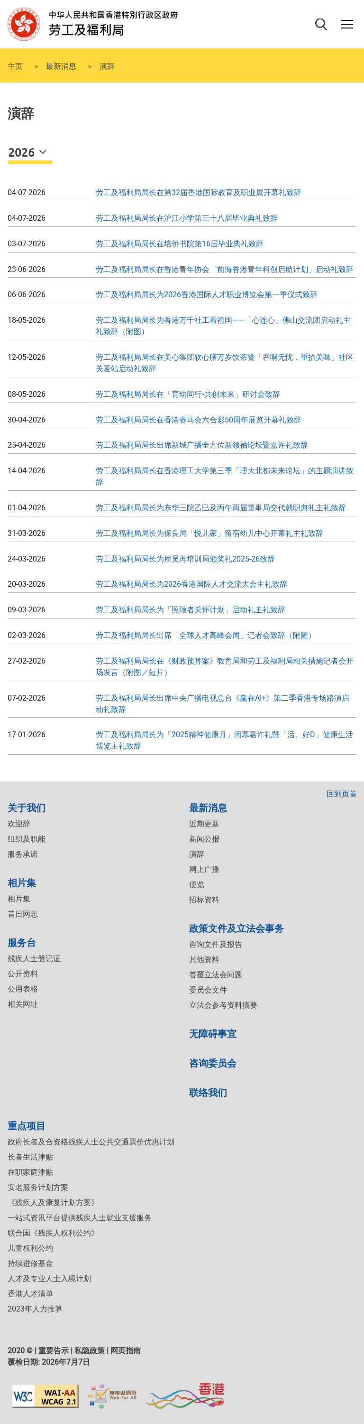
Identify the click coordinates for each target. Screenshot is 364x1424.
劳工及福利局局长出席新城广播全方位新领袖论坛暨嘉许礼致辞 (202, 445)
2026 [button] (22, 152)
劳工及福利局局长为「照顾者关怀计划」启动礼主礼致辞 (190, 609)
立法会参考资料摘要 (223, 1005)
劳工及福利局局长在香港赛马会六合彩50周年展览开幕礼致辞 (198, 419)
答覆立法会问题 (215, 974)
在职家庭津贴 (30, 1172)
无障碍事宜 (213, 1033)
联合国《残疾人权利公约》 (53, 1232)
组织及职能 (27, 838)
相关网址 (23, 1004)
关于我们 (27, 807)
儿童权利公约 (30, 1248)
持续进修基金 (30, 1263)
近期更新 (204, 823)
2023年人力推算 (35, 1308)
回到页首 (342, 793)
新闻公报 (204, 838)
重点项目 (27, 1125)
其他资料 (204, 959)
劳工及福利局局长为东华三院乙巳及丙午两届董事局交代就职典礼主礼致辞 (221, 507)
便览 (196, 884)
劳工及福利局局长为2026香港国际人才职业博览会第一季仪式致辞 (207, 294)
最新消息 (61, 65)
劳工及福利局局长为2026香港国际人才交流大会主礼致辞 (191, 584)
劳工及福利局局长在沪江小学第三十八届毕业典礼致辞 (187, 218)
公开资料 (23, 973)
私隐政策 (89, 1350)
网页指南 (125, 1350)
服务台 (22, 942)
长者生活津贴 (30, 1157)
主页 (15, 65)
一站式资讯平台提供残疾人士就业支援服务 (80, 1217)
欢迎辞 (19, 823)
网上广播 (204, 869)
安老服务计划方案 (38, 1187)
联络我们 (208, 1092)
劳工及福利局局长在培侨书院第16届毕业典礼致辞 (180, 243)
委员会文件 (208, 989)
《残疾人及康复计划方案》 (53, 1202)
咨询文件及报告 (215, 944)
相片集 (22, 882)
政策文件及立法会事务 (236, 928)
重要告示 (53, 1350)
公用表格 (23, 988)
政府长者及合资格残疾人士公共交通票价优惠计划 (91, 1141)
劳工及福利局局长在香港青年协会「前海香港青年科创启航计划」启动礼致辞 (225, 269)
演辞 (196, 854)
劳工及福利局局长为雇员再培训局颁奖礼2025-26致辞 (185, 558)
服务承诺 (23, 854)
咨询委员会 (213, 1062)
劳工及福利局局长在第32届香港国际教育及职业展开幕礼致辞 (198, 192)
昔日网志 (23, 913)
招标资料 (204, 899)
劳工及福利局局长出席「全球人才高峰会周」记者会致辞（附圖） (206, 635)
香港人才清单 (30, 1293)
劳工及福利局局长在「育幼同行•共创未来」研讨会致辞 (188, 394)
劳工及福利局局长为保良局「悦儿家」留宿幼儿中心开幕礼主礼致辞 (209, 533)
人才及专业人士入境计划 (49, 1278)
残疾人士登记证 (34, 958)
